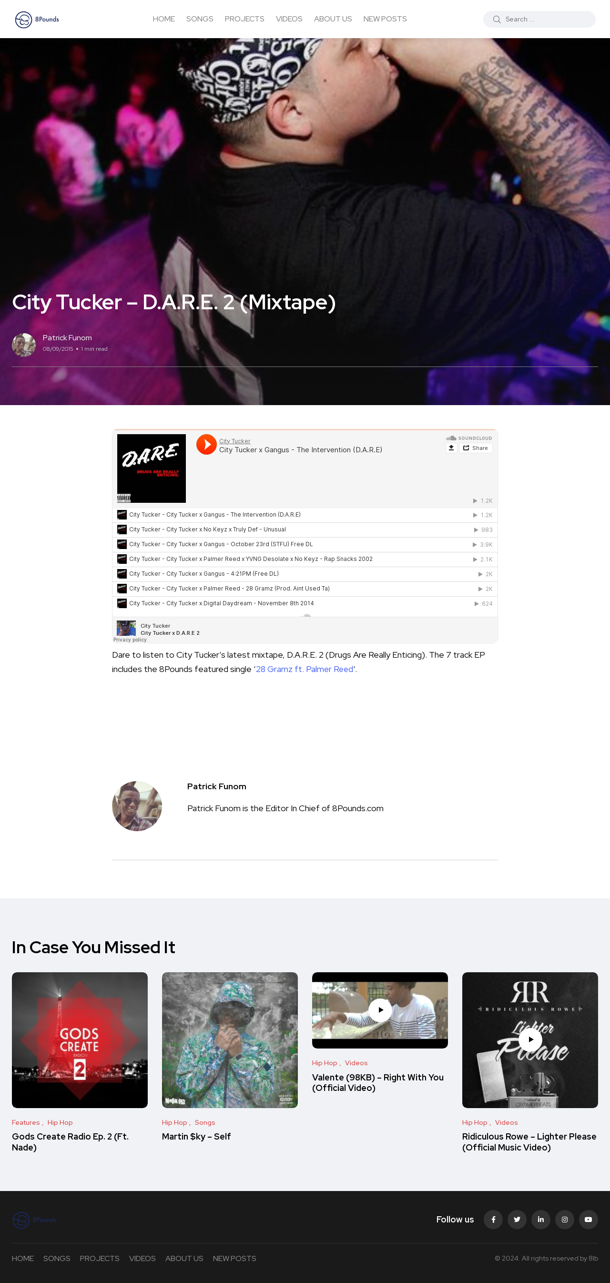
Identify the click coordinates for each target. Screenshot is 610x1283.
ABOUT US (333, 19)
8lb (593, 1258)
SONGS (200, 19)
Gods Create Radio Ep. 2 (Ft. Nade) (70, 1142)
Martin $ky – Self (196, 1136)
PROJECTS (244, 19)
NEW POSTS (385, 19)
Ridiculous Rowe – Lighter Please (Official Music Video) (529, 1142)
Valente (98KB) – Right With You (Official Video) (378, 1082)
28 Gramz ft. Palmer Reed (305, 668)
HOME (164, 19)
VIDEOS (289, 19)
